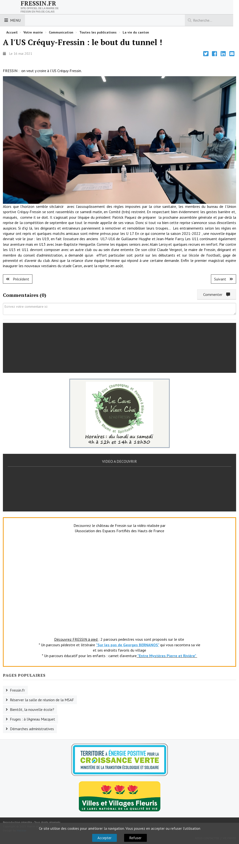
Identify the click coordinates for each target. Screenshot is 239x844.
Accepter (104, 838)
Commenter (216, 294)
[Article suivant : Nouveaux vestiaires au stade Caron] (223, 279)
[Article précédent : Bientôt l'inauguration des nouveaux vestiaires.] (17, 279)
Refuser (135, 838)
